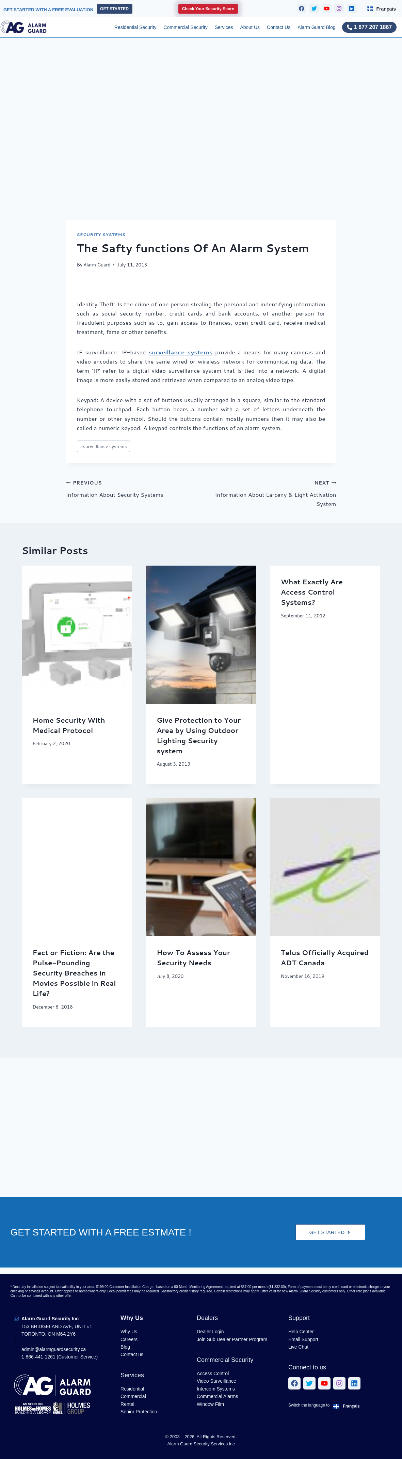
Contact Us (278, 27)
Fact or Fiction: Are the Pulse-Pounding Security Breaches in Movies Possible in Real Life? (74, 973)
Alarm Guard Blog (316, 27)
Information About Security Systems (130, 488)
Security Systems (101, 234)
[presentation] (77, 635)
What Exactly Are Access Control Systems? (312, 592)
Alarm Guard (96, 264)
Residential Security (135, 27)
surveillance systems (180, 352)
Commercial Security (186, 27)
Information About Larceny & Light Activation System (271, 493)
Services (224, 27)
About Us (250, 27)
